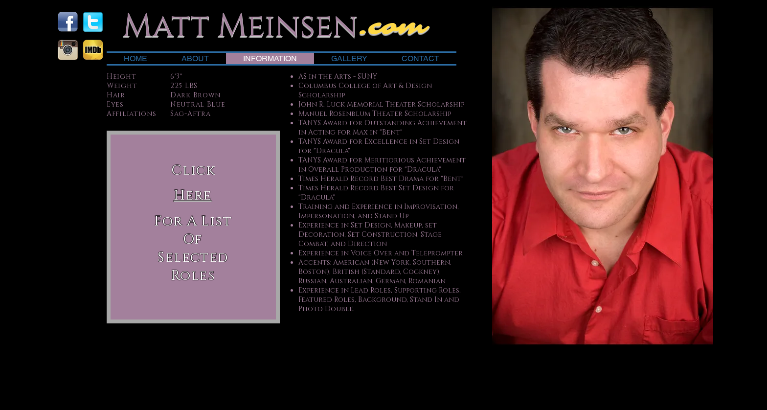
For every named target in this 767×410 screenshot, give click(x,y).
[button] (193, 195)
